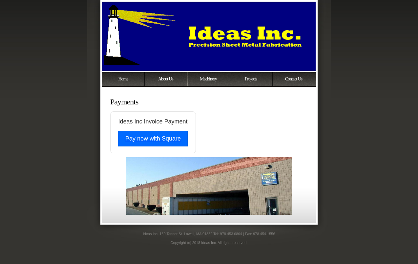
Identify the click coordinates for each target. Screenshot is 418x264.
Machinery (208, 79)
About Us (165, 79)
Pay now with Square (153, 138)
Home (123, 79)
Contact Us (294, 79)
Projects (251, 79)
